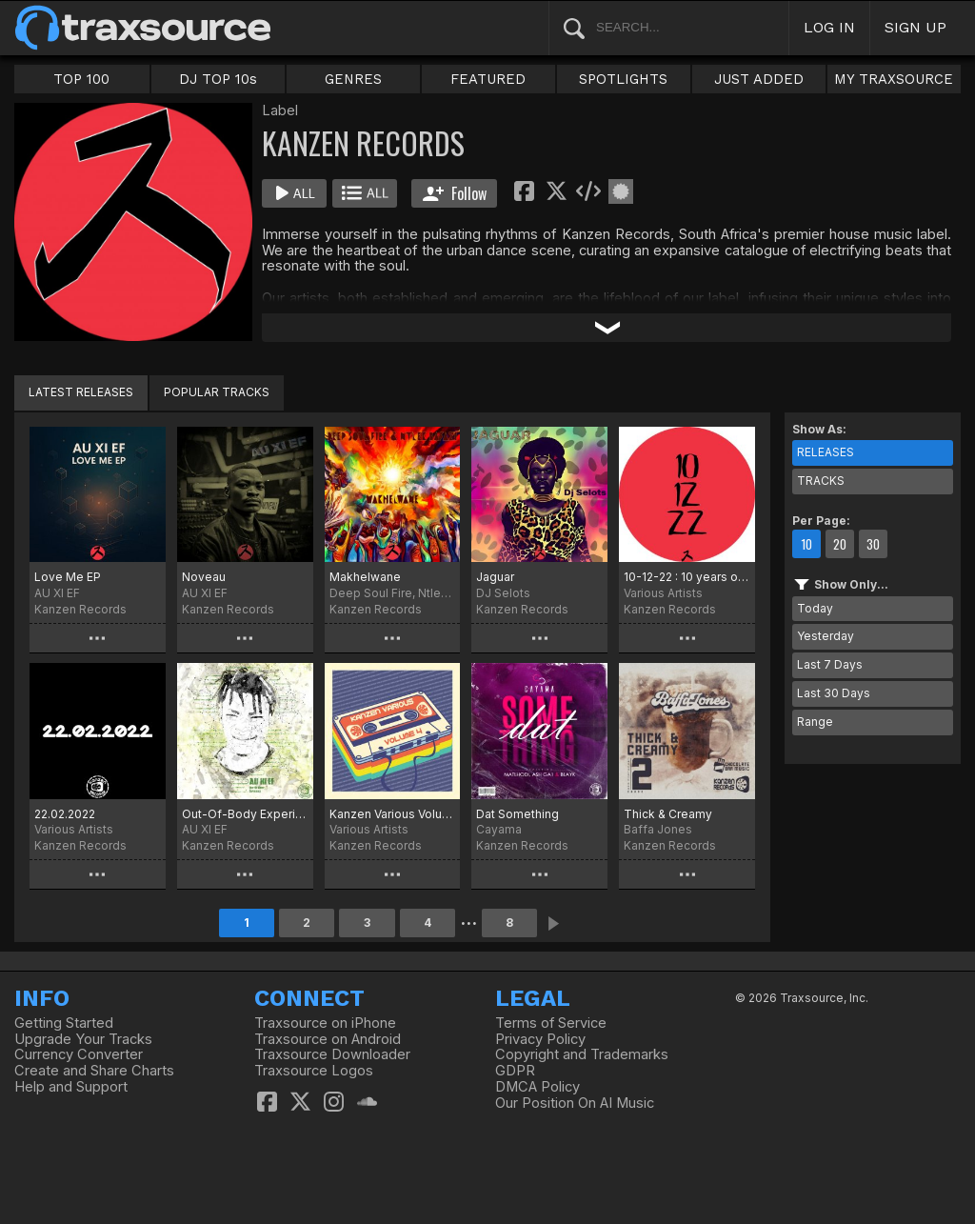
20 (839, 543)
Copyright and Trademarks (581, 1054)
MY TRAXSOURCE (893, 79)
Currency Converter (78, 1054)
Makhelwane (365, 577)
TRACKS (821, 480)
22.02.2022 (64, 814)
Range (815, 721)
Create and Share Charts (94, 1070)
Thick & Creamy (668, 814)
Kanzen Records (80, 609)
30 (873, 543)
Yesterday (825, 636)
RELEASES (825, 452)
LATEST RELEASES (81, 392)
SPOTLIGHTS (623, 79)
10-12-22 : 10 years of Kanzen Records (687, 577)
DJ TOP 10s (218, 79)
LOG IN (829, 27)
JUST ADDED (759, 79)
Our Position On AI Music (574, 1103)
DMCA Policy (537, 1086)
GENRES (353, 79)
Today (815, 608)
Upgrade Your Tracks (83, 1039)
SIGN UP (915, 27)
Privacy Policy (540, 1039)
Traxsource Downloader (332, 1054)
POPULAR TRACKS (216, 392)
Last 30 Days (833, 693)
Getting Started (63, 1023)
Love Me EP (67, 577)
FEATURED (488, 79)
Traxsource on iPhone (325, 1023)
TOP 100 (81, 79)
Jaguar (495, 577)
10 (806, 543)
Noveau (204, 577)
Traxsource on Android (327, 1039)
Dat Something (517, 814)
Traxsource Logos (313, 1070)
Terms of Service (551, 1023)
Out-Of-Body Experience (245, 814)
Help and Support (71, 1086)
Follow (455, 193)
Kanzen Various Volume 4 (392, 814)
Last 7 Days (830, 664)
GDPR (515, 1070)
